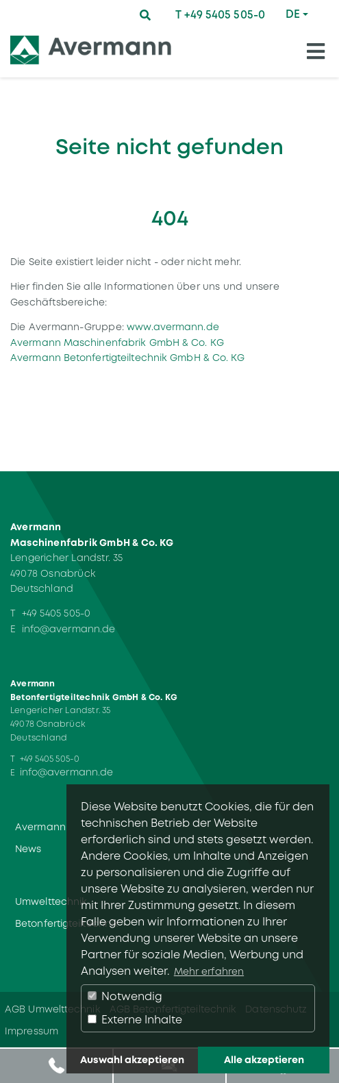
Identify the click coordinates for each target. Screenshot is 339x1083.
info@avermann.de (69, 629)
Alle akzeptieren (264, 1060)
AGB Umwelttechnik (52, 1009)
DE (293, 14)
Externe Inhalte (135, 1019)
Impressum (31, 1031)
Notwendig (125, 996)
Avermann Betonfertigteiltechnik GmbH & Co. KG (127, 357)
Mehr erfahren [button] (209, 971)
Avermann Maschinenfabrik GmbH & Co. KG (117, 342)
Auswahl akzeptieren (132, 1060)
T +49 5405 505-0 (220, 14)
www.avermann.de (173, 327)
